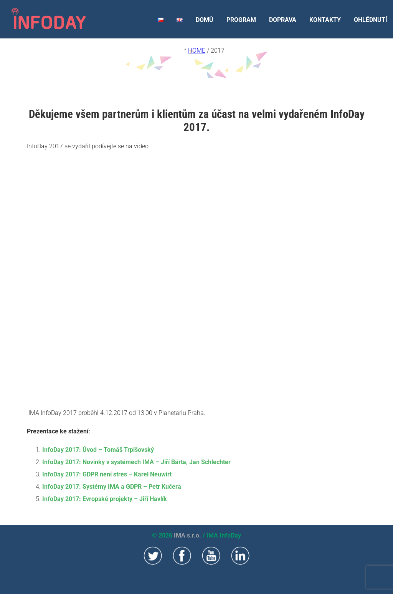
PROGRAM (241, 19)
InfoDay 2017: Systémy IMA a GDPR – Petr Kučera (111, 486)
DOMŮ (204, 19)
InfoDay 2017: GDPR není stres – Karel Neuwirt (107, 474)
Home (196, 50)
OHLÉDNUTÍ (370, 19)
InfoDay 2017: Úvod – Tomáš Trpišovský (98, 449)
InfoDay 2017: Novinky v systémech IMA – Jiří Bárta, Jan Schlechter (136, 462)
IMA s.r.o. (187, 535)
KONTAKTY (325, 19)
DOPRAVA (282, 19)
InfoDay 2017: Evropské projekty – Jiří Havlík (104, 499)
